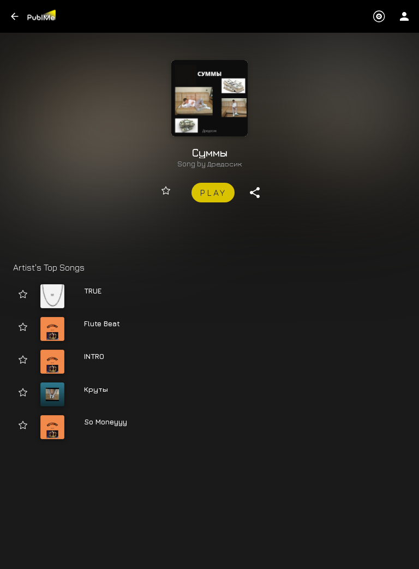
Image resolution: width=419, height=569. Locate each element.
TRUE (92, 290)
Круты (96, 389)
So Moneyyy (105, 421)
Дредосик (224, 163)
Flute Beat (102, 323)
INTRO (94, 356)
